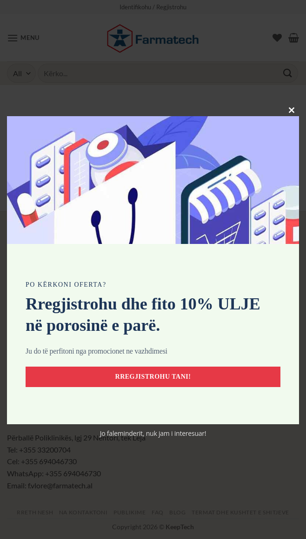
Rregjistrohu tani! (153, 376)
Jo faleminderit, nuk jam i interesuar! (153, 433)
